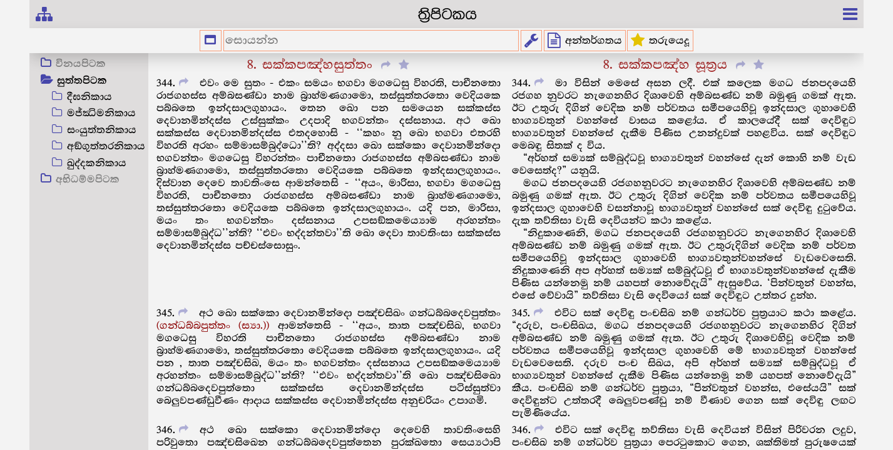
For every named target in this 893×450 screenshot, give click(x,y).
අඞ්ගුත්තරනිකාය (106, 146)
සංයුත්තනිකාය (101, 130)
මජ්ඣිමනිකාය (101, 113)
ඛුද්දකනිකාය (96, 163)
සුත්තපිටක (82, 81)
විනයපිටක (81, 64)
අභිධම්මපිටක (88, 180)
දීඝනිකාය (89, 97)
